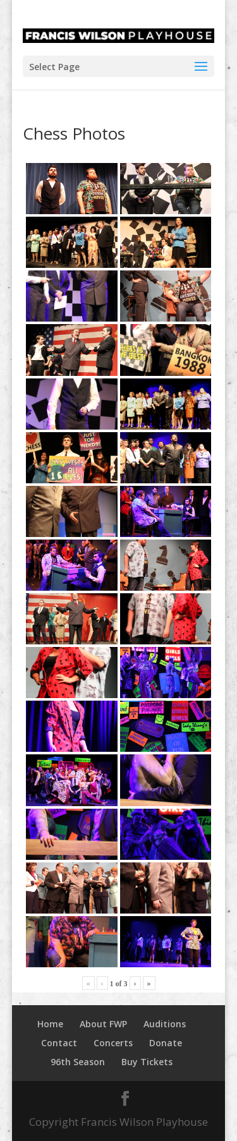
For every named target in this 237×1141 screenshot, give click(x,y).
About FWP (103, 1024)
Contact (59, 1043)
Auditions (164, 1024)
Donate (165, 1043)
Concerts (113, 1043)
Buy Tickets (147, 1062)
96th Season (78, 1062)
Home (50, 1024)
